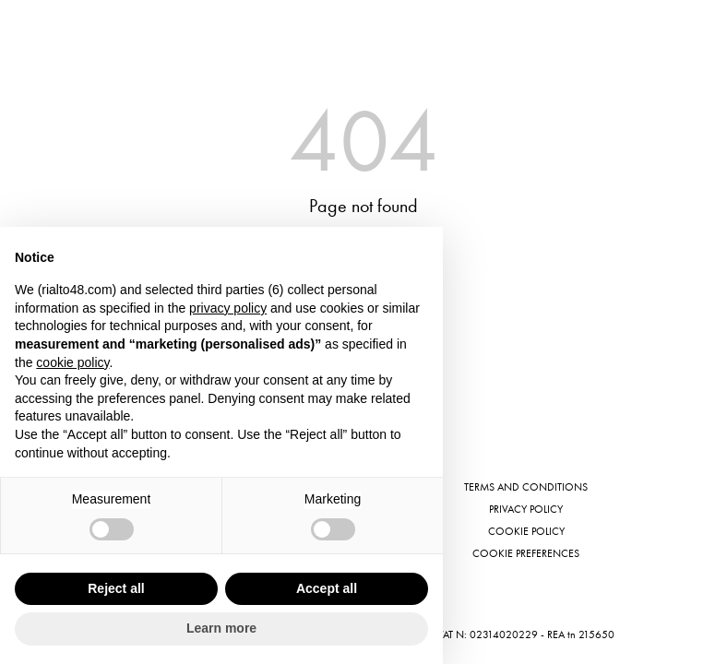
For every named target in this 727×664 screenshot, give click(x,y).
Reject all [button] (116, 588)
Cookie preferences (525, 553)
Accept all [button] (326, 588)
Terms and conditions (526, 487)
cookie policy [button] (72, 362)
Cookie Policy (526, 531)
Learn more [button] (221, 628)
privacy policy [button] (228, 308)
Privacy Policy (526, 509)
